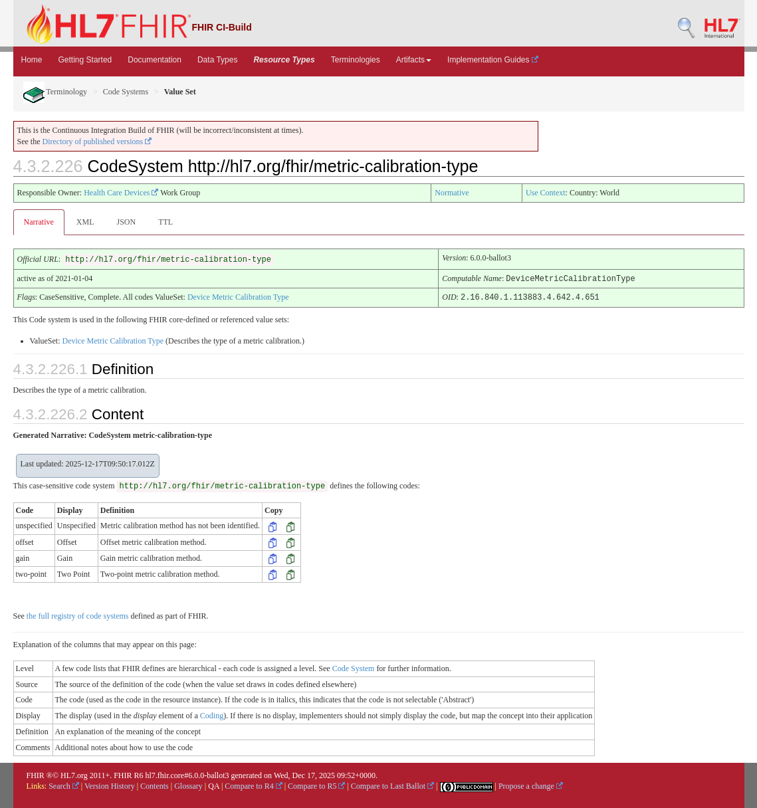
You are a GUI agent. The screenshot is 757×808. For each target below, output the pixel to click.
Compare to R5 (316, 784)
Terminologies (355, 59)
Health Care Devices (121, 192)
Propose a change (530, 784)
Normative (452, 192)
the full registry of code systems (78, 614)
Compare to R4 (253, 784)
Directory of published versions (97, 141)
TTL (165, 222)
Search (64, 784)
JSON (126, 222)
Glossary (188, 784)
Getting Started (85, 59)
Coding (211, 714)
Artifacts (413, 59)
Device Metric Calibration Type (238, 296)
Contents (154, 784)
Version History (109, 784)
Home (32, 59)
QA (213, 784)
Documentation (154, 59)
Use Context (546, 192)
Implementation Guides (492, 59)
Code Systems (125, 91)
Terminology (55, 91)
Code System (353, 667)
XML (85, 222)
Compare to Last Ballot (392, 784)
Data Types (217, 59)
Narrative (39, 222)
